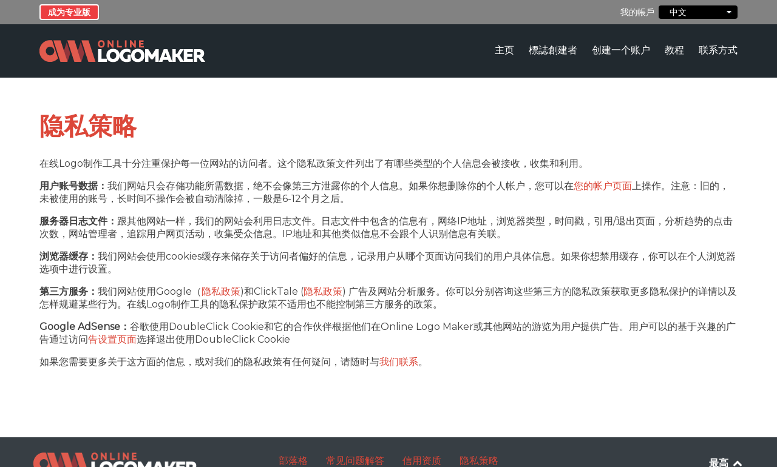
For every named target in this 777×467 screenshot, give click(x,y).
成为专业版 (69, 12)
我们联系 (398, 362)
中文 (698, 12)
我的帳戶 (637, 12)
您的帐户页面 (603, 186)
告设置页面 (112, 339)
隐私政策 (221, 291)
